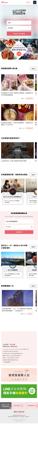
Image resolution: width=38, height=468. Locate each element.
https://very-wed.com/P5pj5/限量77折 (17, 349)
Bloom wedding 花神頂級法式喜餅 (11, 201)
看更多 (33, 69)
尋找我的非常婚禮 (19, 34)
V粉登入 (28, 2)
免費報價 (19, 232)
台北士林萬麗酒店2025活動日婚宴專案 (12, 274)
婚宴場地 (30, 313)
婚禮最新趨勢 (29, 98)
